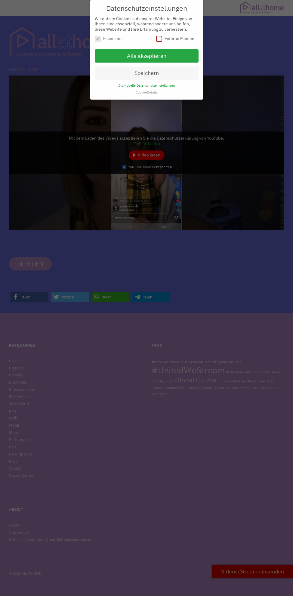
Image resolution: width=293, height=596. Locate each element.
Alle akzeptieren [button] (146, 53)
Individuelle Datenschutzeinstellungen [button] (147, 82)
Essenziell (109, 36)
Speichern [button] (146, 69)
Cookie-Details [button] (146, 89)
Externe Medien (175, 36)
